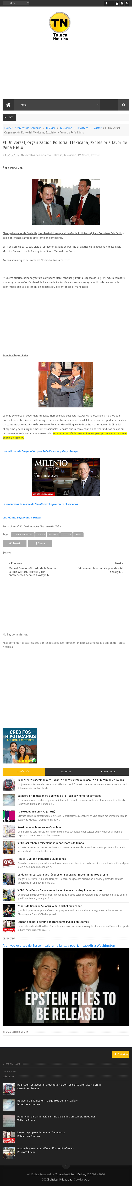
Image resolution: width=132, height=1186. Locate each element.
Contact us (121, 1054)
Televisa (51, 128)
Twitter (97, 128)
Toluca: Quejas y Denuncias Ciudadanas (42, 858)
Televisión (66, 128)
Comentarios (108, 772)
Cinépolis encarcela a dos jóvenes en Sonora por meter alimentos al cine (63, 874)
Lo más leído (23, 772)
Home (8, 128)
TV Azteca (82, 128)
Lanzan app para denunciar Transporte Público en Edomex (53, 922)
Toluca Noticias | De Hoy (70, 1174)
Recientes (66, 772)
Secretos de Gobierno (28, 128)
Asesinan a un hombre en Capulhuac (40, 827)
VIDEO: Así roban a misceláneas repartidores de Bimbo (51, 843)
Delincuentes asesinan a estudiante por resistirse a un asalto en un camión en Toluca (71, 780)
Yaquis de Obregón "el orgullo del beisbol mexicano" (50, 906)
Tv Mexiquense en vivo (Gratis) (36, 811)
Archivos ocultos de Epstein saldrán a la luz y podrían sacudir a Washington (59, 945)
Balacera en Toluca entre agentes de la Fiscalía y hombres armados (59, 795)
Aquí (87, 1179)
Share (40, 543)
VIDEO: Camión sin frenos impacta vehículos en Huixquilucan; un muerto (62, 890)
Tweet (14, 543)
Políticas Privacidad (60, 1179)
